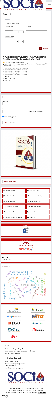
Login (5, 122)
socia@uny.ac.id (15, 353)
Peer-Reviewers (33, 190)
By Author (28, 26)
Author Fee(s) (32, 212)
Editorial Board (9, 190)
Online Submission (10, 206)
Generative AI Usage (34, 206)
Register (12, 122)
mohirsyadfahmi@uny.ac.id (14, 368)
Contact (31, 217)
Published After (9, 26)
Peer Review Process (11, 212)
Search (45, 48)
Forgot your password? (36, 111)
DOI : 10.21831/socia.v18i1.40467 (15, 62)
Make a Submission (10, 181)
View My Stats (6, 259)
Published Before (9, 36)
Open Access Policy (34, 196)
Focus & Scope (9, 201)
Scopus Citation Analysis (12, 217)
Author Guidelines (34, 201)
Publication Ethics (10, 196)
